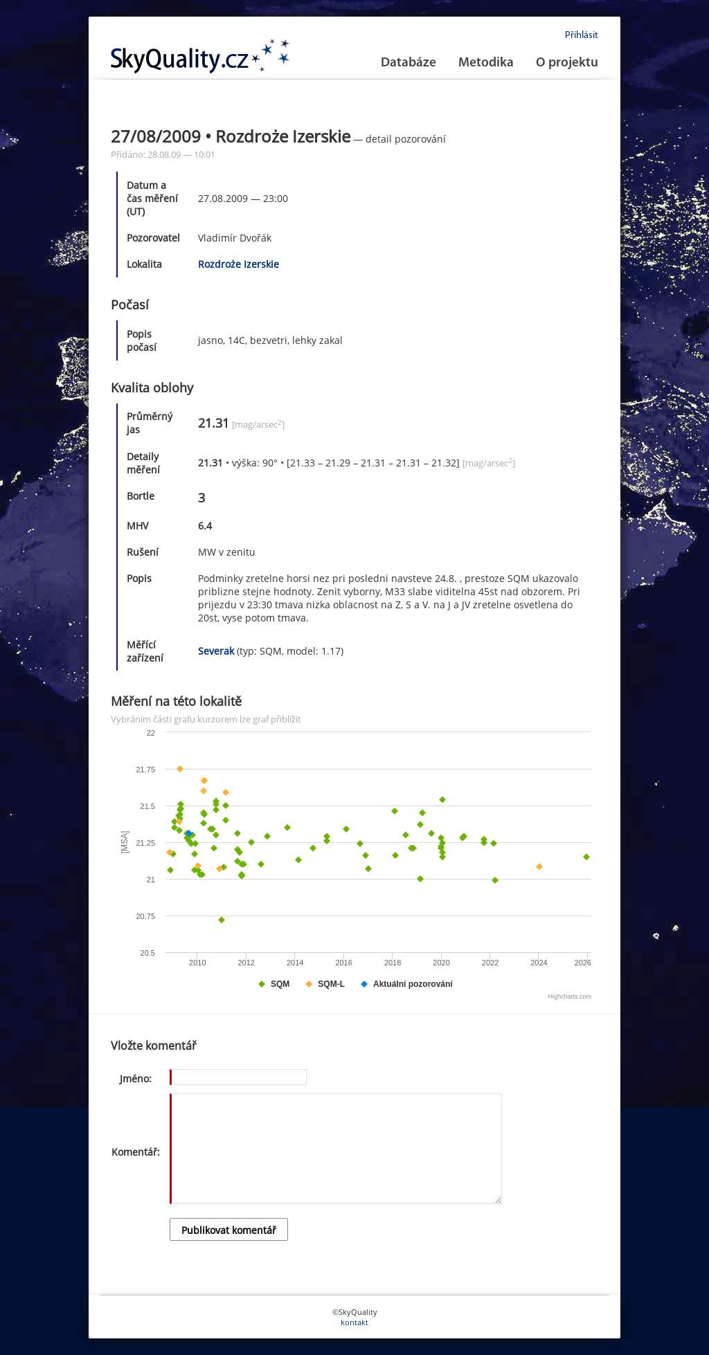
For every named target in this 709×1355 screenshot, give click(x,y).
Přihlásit (581, 35)
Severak (216, 650)
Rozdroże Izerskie (238, 264)
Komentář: (135, 1151)
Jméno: (136, 1078)
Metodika (486, 63)
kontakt (354, 1322)
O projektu (567, 63)
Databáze (408, 63)
